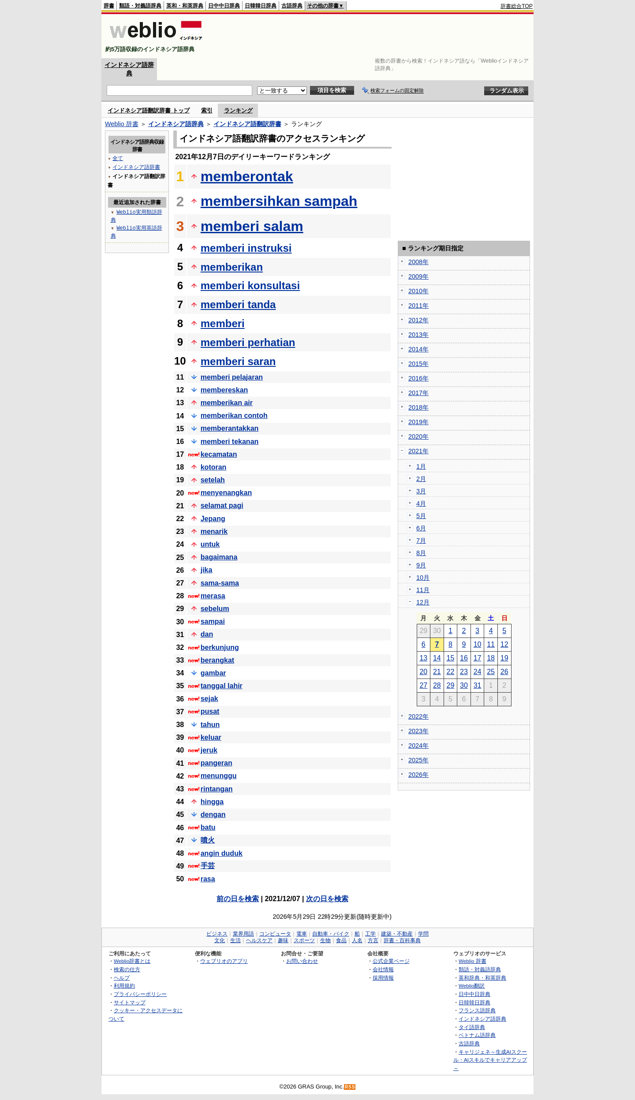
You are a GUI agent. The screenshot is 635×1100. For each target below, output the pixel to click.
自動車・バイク (330, 933)
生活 (235, 940)
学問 (423, 933)
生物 (325, 940)
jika (207, 570)
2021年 (418, 451)
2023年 (418, 731)
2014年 (418, 349)
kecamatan (219, 454)
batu (208, 827)
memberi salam (252, 226)
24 (478, 671)
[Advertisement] (372, 36)
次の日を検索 (327, 898)
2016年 (418, 378)
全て (117, 158)
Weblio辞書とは (132, 961)
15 (451, 658)
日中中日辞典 (224, 5)
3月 (421, 491)
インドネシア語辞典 (176, 123)
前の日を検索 (238, 898)
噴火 (208, 840)
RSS (350, 1087)
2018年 (418, 407)
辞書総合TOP (517, 6)
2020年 (418, 436)
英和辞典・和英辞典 (482, 978)
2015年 (418, 363)
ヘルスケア (259, 940)
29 (451, 685)
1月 (421, 466)
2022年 (418, 716)
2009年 (418, 276)
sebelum (215, 608)
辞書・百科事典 (402, 940)
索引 (207, 110)
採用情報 (383, 978)
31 (478, 685)
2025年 (418, 760)
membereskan (224, 390)
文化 (219, 940)
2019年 (418, 421)
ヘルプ (122, 978)
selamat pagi (222, 505)
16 (464, 658)
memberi (223, 323)
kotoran (214, 467)
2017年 (418, 392)
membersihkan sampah (279, 201)
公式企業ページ (391, 961)
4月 (421, 503)
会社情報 (383, 969)
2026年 (418, 774)
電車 (301, 933)
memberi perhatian (248, 342)
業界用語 (243, 933)
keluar (211, 737)
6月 (421, 528)
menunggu (219, 775)
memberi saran (238, 361)
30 (464, 685)
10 (478, 644)
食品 (341, 940)
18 (491, 658)
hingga (212, 801)
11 (491, 644)
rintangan (217, 789)
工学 (370, 933)
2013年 (418, 334)
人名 (357, 940)
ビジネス (217, 933)
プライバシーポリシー (140, 994)
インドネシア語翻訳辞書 (247, 123)
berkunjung (220, 647)
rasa (208, 879)
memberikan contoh (234, 415)
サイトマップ (130, 1002)
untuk (210, 544)
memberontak (247, 176)
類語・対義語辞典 (140, 5)
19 (504, 658)
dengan (213, 814)
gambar (213, 673)
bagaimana (219, 557)
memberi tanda (238, 304)
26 (504, 671)
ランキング (238, 110)
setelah (213, 480)
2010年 (418, 291)
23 (464, 671)
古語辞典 (292, 5)
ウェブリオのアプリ (224, 961)
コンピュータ (275, 933)
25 (491, 671)
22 (451, 671)
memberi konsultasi (250, 285)
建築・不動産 (397, 933)
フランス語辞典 (477, 1010)
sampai (213, 621)
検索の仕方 (127, 969)
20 (423, 671)
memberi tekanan (230, 441)
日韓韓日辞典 (260, 5)
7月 (421, 540)
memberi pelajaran (232, 377)
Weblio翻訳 (472, 985)
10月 (423, 577)
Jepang (213, 518)
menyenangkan (226, 492)
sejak (209, 698)
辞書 (109, 5)
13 (423, 658)
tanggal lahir (222, 686)
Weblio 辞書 (121, 123)
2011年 (418, 305)
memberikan (232, 267)
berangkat (217, 660)
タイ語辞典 (472, 1027)
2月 (421, 478)
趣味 (283, 940)
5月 (421, 515)
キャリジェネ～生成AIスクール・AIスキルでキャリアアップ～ (490, 1060)
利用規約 (124, 985)
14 (437, 658)
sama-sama (220, 583)
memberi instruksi (246, 248)
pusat (210, 711)
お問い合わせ (302, 961)
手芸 (208, 865)
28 (437, 685)
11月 (423, 589)
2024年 (418, 745)
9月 (421, 565)
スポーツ (304, 940)
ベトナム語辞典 (477, 1035)
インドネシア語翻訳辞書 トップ (149, 110)
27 (423, 685)
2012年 (418, 320)
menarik (214, 531)
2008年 (418, 261)
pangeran (216, 763)
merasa (213, 596)
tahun (210, 724)
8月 (421, 552)
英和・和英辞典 (184, 5)
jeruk (209, 750)
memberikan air (227, 402)
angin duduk (222, 853)
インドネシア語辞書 (136, 167)
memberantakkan (230, 428)
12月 (423, 602)
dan (207, 634)
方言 (373, 940)
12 (504, 644)
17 (478, 658)
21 (437, 671)
